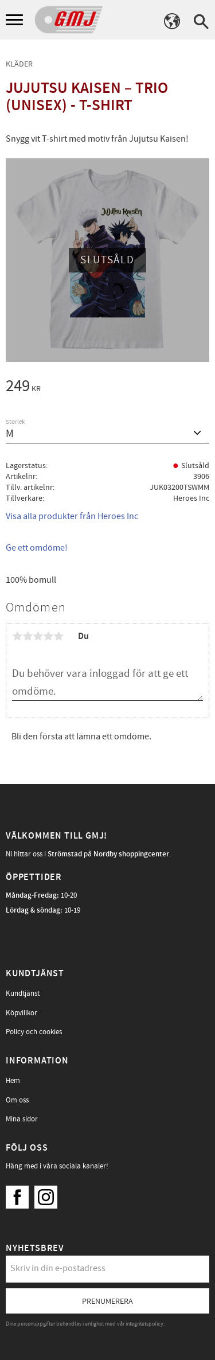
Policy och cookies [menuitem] (34, 1031)
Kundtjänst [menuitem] (23, 993)
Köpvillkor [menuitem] (21, 1013)
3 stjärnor (38, 636)
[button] (16, 20)
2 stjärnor (27, 636)
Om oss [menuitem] (17, 1100)
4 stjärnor (48, 636)
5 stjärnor (58, 636)
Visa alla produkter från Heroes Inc (72, 516)
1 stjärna (17, 636)
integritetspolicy (144, 1323)
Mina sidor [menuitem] (22, 1119)
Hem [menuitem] (13, 1080)
